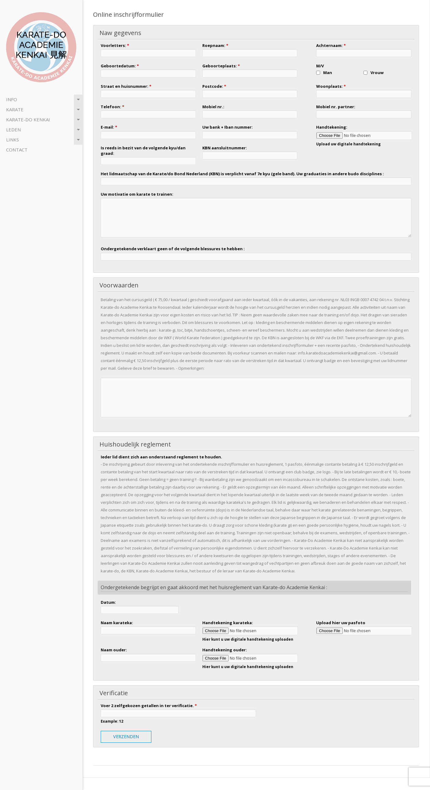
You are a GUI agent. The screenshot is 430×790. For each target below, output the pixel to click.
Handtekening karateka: (227, 622)
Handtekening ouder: (224, 650)
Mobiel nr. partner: (335, 106)
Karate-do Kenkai (28, 119)
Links (12, 140)
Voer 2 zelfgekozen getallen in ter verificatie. (149, 705)
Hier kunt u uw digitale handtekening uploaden (247, 639)
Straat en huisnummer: (126, 86)
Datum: (108, 602)
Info (11, 99)
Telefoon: (112, 106)
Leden (13, 129)
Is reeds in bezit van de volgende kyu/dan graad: (143, 150)
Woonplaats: (331, 86)
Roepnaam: (215, 45)
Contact (16, 150)
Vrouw (377, 72)
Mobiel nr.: (213, 106)
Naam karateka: (117, 622)
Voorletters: (115, 45)
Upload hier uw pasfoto (340, 622)
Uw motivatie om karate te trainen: (137, 194)
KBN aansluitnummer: (224, 148)
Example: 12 (112, 721)
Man (327, 72)
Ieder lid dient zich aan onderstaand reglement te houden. (161, 457)
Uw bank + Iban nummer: (227, 127)
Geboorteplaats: (221, 66)
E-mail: (109, 127)
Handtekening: (331, 127)
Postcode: (214, 86)
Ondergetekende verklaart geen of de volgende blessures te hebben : (173, 248)
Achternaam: (331, 45)
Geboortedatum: (120, 66)
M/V (320, 66)
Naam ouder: (114, 650)
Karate (14, 109)
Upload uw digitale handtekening (348, 143)
